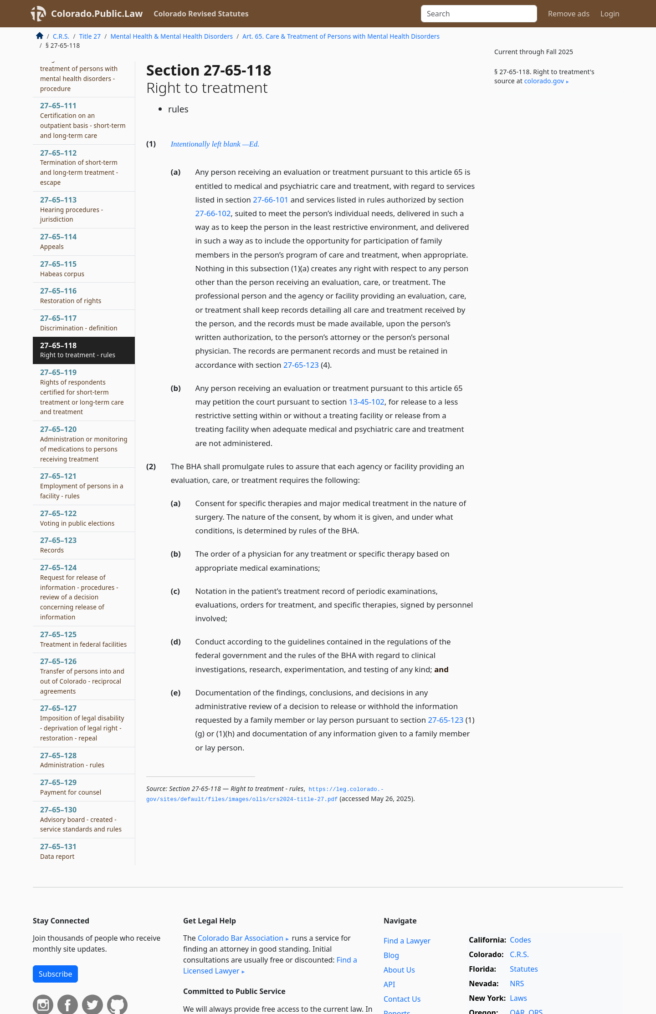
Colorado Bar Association (240, 938)
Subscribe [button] (55, 974)
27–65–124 (79, 592)
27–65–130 (81, 819)
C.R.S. (61, 36)
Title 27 (90, 36)
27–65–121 (81, 485)
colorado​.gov (544, 80)
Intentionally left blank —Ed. (215, 144)
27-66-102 (213, 213)
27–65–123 (58, 544)
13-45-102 (366, 401)
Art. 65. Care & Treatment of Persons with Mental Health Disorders (341, 36)
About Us (399, 970)
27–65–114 (58, 241)
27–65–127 (82, 722)
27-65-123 (301, 365)
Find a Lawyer (407, 941)
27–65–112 (79, 167)
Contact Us (402, 999)
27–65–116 (70, 295)
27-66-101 (270, 199)
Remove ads (568, 14)
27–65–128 (72, 760)
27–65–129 (70, 786)
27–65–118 (77, 350)
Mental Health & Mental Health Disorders (171, 36)
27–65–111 (83, 120)
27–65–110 (79, 68)
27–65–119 (82, 391)
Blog (391, 955)
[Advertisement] (555, 243)
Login (610, 14)
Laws (518, 998)
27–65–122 (77, 517)
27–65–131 (58, 851)
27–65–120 (84, 443)
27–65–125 (83, 639)
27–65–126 (82, 675)
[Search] (479, 13)
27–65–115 (62, 268)
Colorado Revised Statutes (201, 14)
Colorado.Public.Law (97, 13)
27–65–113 (71, 209)
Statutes (524, 969)
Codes (520, 940)
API (389, 984)
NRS (517, 984)
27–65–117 (79, 322)
